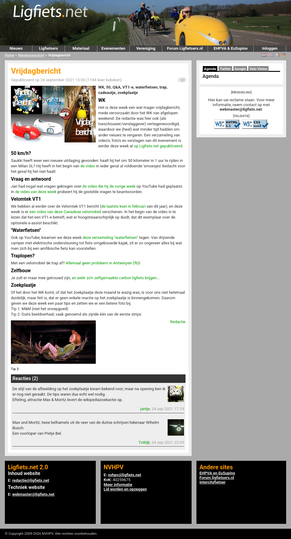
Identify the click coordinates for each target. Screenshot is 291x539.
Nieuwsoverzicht (31, 55)
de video (87, 166)
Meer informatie (118, 484)
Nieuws (15, 48)
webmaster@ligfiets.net (241, 109)
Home (9, 55)
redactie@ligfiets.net (30, 480)
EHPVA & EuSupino (231, 48)
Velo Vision (258, 69)
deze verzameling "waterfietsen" (110, 237)
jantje (145, 409)
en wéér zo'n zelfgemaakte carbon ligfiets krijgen (114, 278)
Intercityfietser (212, 482)
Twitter (225, 69)
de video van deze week (35, 191)
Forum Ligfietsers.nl (185, 48)
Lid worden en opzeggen (125, 489)
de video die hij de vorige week (108, 186)
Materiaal (80, 48)
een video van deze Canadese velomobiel (65, 211)
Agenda (210, 69)
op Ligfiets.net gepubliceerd (158, 146)
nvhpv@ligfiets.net (124, 475)
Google (240, 69)
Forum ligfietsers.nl (216, 477)
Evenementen (113, 48)
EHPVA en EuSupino (217, 473)
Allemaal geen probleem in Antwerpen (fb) (102, 263)
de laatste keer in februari (123, 206)
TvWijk (144, 442)
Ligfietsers (48, 48)
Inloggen (269, 48)
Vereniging (145, 48)
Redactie (178, 322)
